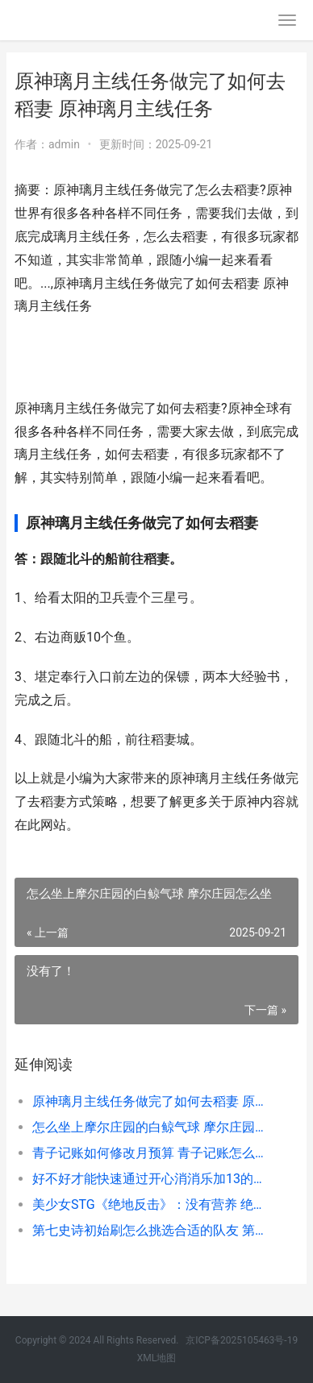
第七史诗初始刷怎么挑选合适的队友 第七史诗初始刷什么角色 (152, 1230)
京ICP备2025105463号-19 (242, 1340)
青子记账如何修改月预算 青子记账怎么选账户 (152, 1153)
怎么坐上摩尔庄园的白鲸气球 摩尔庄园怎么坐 (152, 1127)
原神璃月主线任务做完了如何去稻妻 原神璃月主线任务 (152, 1101)
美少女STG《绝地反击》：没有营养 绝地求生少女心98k (152, 1204)
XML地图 (156, 1358)
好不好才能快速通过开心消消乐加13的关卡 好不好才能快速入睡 (152, 1178)
